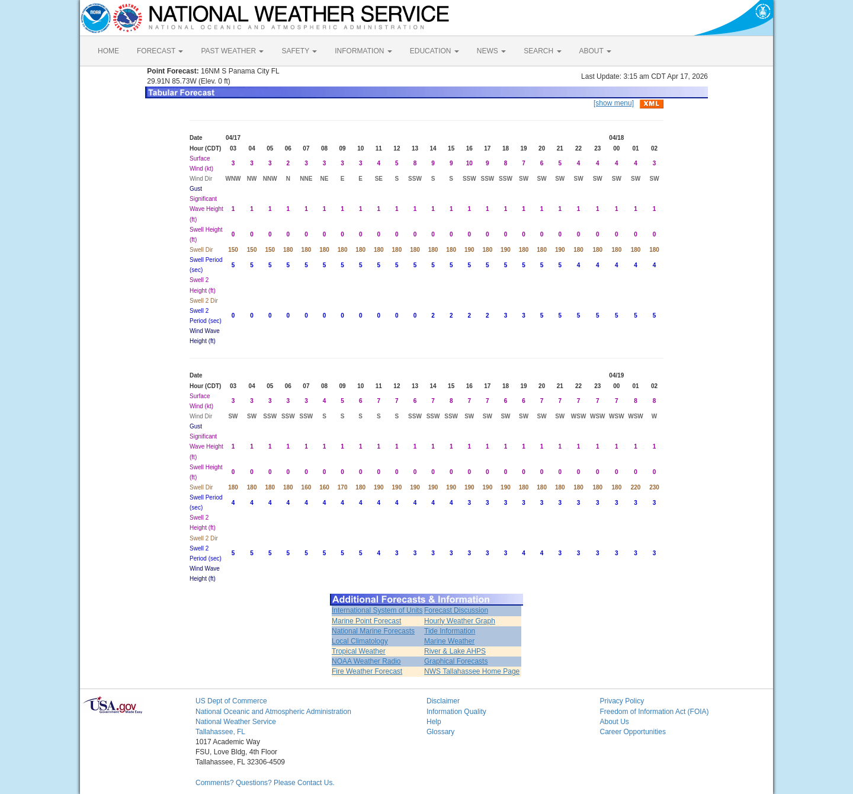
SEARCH (542, 51)
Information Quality (456, 711)
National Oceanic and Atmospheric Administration (273, 711)
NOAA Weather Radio (366, 661)
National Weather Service (235, 722)
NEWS (491, 51)
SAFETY (299, 51)
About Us (614, 722)
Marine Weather (449, 641)
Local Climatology (360, 641)
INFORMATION (363, 51)
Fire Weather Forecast (367, 671)
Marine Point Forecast (366, 621)
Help (433, 722)
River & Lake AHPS (455, 651)
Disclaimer (443, 701)
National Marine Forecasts (373, 631)
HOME (108, 51)
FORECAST (160, 51)
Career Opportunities (633, 732)
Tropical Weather (359, 651)
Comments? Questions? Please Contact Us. (265, 783)
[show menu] (614, 103)
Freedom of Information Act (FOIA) (654, 711)
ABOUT (595, 51)
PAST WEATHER (232, 51)
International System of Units (377, 610)
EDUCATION (434, 51)
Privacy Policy (622, 701)
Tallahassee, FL (220, 732)
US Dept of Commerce (231, 701)
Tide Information (449, 631)
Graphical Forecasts (456, 661)
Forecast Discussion (456, 610)
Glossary (440, 732)
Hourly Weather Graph (459, 621)
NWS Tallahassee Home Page (472, 671)
